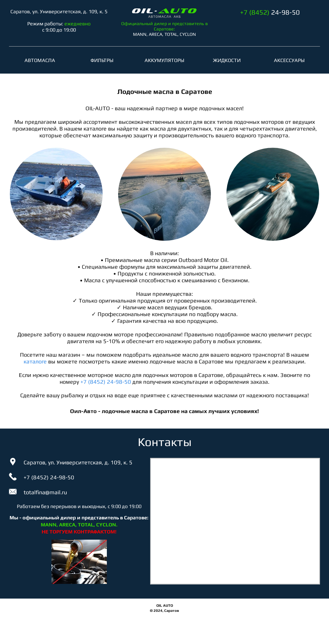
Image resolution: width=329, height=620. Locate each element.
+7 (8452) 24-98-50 (105, 381)
